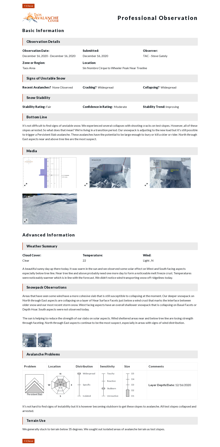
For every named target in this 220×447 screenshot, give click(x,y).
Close (28, 5)
